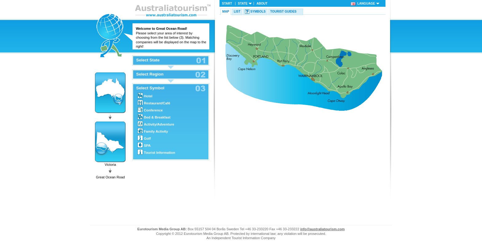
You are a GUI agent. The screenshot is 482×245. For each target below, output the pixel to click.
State (243, 3)
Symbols (258, 11)
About (261, 3)
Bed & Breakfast (153, 116)
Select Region (150, 74)
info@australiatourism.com (322, 229)
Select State (148, 60)
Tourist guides (283, 11)
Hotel (144, 95)
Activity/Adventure (155, 123)
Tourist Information (156, 152)
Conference (150, 109)
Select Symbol (150, 88)
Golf (144, 138)
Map (225, 11)
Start (227, 3)
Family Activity (152, 131)
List (237, 11)
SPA (144, 145)
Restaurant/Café (153, 102)
